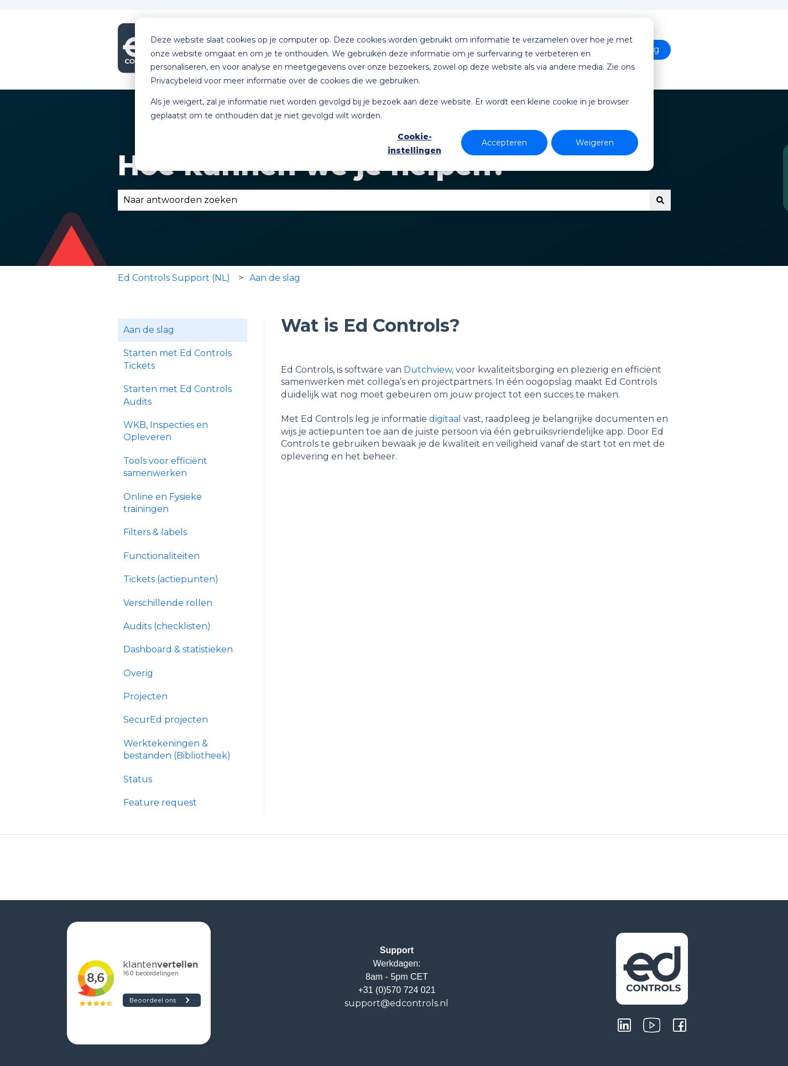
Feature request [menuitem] (160, 802)
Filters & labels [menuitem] (155, 532)
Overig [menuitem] (138, 673)
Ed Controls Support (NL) (174, 278)
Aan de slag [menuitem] (148, 330)
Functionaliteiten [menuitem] (161, 556)
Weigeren (595, 143)
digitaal (445, 419)
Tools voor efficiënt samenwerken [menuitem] (165, 467)
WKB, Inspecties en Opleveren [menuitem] (165, 431)
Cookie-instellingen (414, 143)
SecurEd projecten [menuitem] (165, 719)
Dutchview (428, 369)
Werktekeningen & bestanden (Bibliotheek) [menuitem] (177, 749)
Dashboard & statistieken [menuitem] (178, 649)
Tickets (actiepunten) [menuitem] (170, 579)
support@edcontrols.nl (396, 1003)
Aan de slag (274, 278)
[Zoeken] (660, 200)
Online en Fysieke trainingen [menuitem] (162, 503)
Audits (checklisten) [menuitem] (167, 626)
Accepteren (504, 143)
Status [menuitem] (137, 779)
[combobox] (384, 200)
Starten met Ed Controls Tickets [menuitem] (177, 359)
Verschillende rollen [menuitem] (167, 603)
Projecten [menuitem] (145, 696)
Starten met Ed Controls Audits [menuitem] (177, 395)
